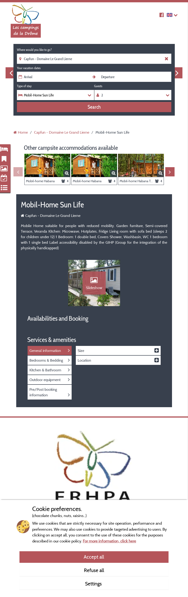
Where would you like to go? (34, 50)
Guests (98, 86)
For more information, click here (109, 541)
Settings (94, 584)
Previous (11, 72)
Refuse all (94, 570)
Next (176, 72)
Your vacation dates (29, 68)
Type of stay (24, 86)
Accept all (94, 557)
